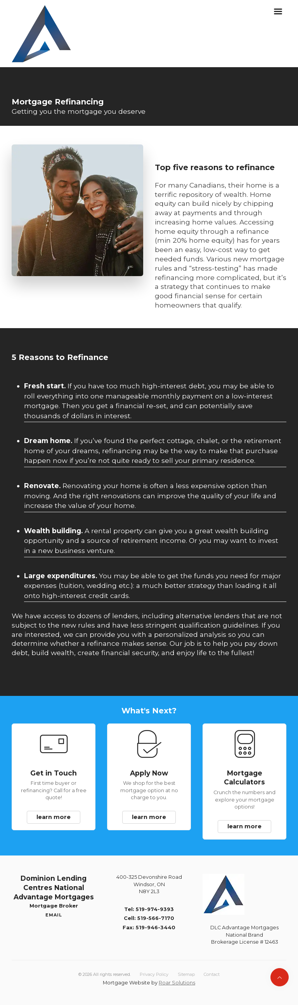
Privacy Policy (154, 974)
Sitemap (186, 974)
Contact (212, 974)
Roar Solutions (177, 983)
